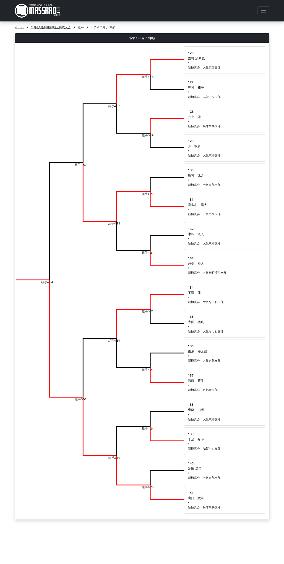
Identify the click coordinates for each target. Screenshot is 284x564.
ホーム (19, 27)
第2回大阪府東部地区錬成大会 (51, 27)
